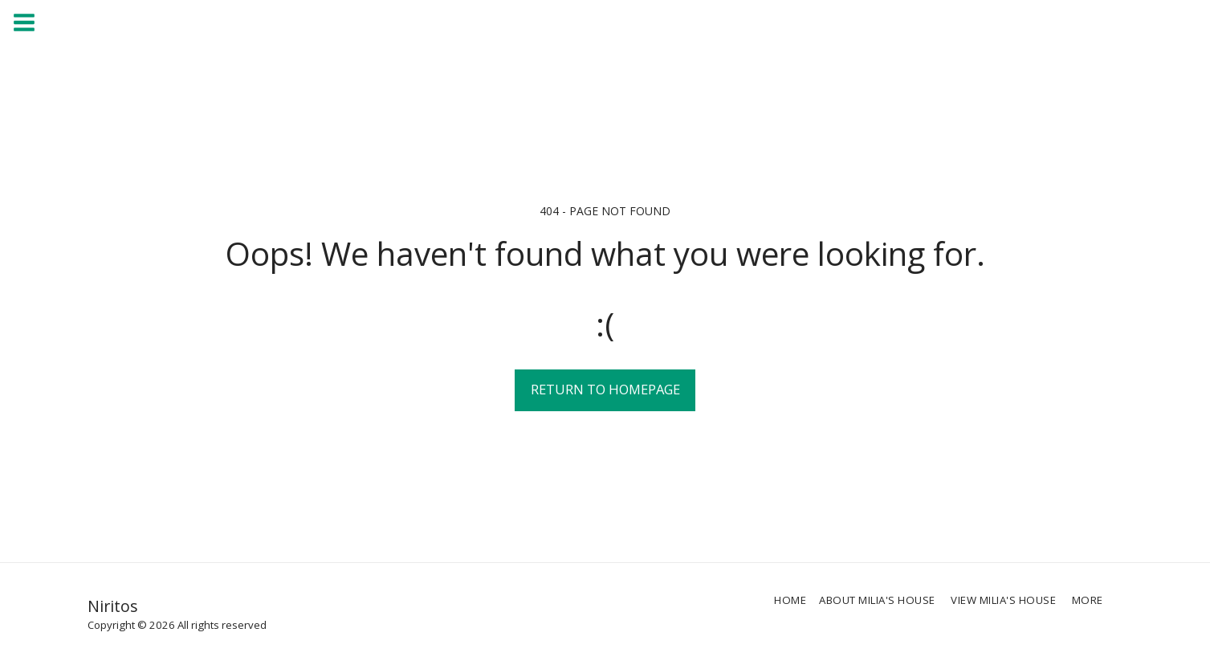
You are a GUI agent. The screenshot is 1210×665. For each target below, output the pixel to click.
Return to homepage (605, 389)
